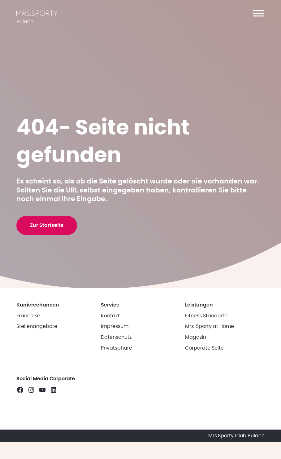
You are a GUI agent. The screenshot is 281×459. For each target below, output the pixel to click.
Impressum (114, 326)
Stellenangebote (36, 326)
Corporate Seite (204, 348)
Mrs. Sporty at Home (209, 326)
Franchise (28, 315)
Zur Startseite (46, 225)
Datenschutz (116, 337)
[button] (258, 13)
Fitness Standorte (206, 315)
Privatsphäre (116, 348)
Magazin (195, 337)
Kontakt (110, 315)
